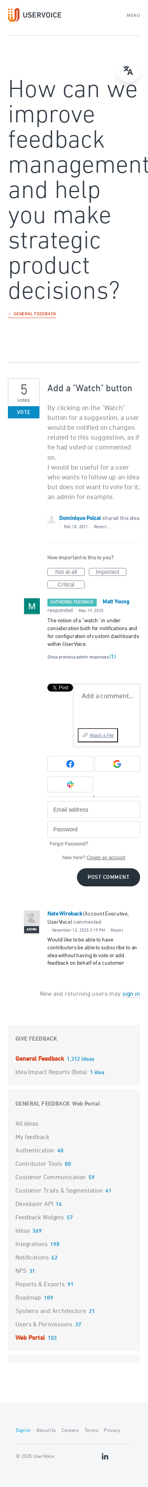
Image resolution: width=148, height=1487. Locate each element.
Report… (102, 527)
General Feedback (40, 1059)
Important (111, 572)
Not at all (70, 572)
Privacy (112, 1430)
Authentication (34, 1151)
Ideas (22, 1231)
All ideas (26, 1124)
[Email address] (93, 809)
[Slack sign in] (70, 784)
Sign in (23, 1430)
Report (117, 930)
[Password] (93, 829)
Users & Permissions (43, 1325)
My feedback (32, 1137)
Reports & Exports (40, 1285)
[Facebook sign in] (70, 764)
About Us (46, 1430)
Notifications (32, 1258)
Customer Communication (50, 1177)
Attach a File (102, 735)
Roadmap (28, 1298)
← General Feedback (32, 314)
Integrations (31, 1244)
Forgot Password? (69, 844)
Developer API (34, 1204)
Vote (24, 412)
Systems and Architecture (50, 1311)
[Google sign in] (118, 764)
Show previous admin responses (81, 657)
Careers (70, 1430)
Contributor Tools (38, 1164)
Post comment (108, 877)
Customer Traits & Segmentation (59, 1191)
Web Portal (86, 1104)
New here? (93, 857)
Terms (91, 1430)
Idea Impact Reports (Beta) (52, 1072)
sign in (131, 994)
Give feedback (36, 1039)
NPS (20, 1271)
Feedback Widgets (39, 1218)
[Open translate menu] (128, 71)
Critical (71, 584)
